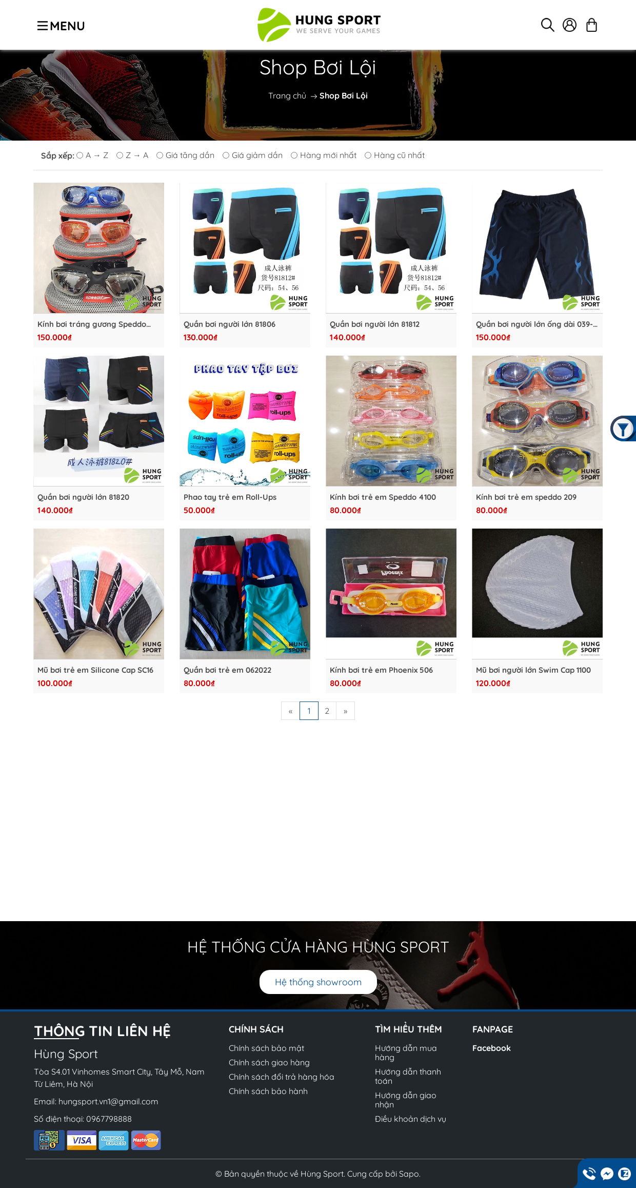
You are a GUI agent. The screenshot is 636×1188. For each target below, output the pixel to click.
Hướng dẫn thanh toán (408, 1076)
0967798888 (109, 1119)
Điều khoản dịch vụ (410, 1119)
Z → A (132, 155)
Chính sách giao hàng (269, 1062)
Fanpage (492, 1029)
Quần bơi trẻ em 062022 (227, 670)
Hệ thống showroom (318, 982)
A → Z (92, 155)
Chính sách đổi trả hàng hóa (281, 1077)
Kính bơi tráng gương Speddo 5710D (91, 324)
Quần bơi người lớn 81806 (229, 324)
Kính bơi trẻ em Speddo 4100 (383, 497)
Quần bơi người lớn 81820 (83, 497)
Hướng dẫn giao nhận (405, 1099)
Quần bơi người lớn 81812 (375, 324)
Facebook (491, 1048)
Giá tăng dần (185, 155)
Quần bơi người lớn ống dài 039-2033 (534, 324)
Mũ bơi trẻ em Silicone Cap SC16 (95, 670)
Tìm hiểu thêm (408, 1029)
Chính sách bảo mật (266, 1048)
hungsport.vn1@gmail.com (108, 1101)
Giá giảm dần (253, 155)
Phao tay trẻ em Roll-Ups (230, 497)
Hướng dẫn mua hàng (406, 1052)
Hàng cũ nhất (395, 155)
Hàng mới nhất (323, 155)
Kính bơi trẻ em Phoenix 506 (381, 670)
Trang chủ (287, 95)
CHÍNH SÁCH (256, 1029)
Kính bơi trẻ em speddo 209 (526, 497)
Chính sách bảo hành (268, 1091)
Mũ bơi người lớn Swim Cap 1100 (533, 670)
